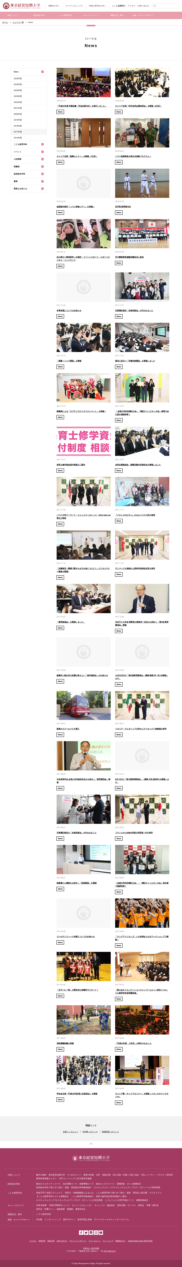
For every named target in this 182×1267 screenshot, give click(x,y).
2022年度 (18, 102)
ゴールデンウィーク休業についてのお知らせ (76, 936)
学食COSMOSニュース (59, 1205)
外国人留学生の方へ (97, 6)
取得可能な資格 (85, 1219)
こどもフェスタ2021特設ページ (119, 1200)
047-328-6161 (110, 1251)
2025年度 (18, 84)
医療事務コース (86, 1184)
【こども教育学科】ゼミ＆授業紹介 (52, 1196)
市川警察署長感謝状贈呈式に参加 (129, 257)
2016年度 (18, 138)
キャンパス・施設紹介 (105, 1205)
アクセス (131, 6)
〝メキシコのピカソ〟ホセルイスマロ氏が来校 (135, 515)
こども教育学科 (15, 1193)
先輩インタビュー (70, 1132)
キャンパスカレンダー (82, 1205)
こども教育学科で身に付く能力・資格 (113, 1193)
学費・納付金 (152, 1205)
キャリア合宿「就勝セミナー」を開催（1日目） (77, 156)
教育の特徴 (89, 1175)
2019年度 (18, 120)
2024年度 (18, 90)
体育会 (141, 1205)
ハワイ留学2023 (43, 1214)
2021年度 (18, 108)
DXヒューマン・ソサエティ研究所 (157, 1175)
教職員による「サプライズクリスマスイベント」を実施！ (81, 411)
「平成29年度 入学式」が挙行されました (133, 1043)
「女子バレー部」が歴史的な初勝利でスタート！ (77, 990)
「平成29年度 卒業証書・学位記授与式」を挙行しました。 (82, 106)
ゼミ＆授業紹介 (134, 1184)
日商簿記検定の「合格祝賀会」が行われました (77, 833)
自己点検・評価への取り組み (126, 1175)
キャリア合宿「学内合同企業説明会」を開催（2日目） (138, 106)
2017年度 (18, 132)
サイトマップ (108, 1241)
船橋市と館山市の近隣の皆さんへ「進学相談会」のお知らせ (82, 675)
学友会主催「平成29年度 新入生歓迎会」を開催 (77, 1094)
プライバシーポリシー (78, 1241)
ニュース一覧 (18, 22)
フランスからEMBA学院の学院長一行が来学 (134, 833)
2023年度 (18, 96)
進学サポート (69, 1219)
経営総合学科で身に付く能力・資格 (52, 1187)
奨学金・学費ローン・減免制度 (50, 1209)
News (60, 112)
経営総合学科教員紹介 (81, 1187)
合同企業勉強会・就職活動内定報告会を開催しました (138, 465)
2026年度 (18, 78)
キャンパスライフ (16, 1205)
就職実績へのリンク (110, 1132)
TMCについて (14, 1175)
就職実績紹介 (142, 1200)
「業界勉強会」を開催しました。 (71, 622)
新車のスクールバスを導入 (68, 729)
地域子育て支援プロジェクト (49, 1193)
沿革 (98, 1175)
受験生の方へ (54, 6)
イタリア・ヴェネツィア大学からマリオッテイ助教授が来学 (140, 729)
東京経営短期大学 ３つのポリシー (65, 1175)
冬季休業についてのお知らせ (69, 310)
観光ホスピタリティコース (48, 1184)
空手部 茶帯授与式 (123, 207)
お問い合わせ (143, 6)
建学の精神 (41, 1175)
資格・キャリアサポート (19, 1219)
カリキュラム (155, 1193)
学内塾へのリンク (90, 1132)
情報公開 (106, 1175)
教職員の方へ (120, 1241)
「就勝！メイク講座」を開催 (69, 361)
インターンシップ (52, 1219)
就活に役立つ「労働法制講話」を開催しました (135, 361)
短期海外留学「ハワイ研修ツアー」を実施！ (76, 207)
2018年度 (18, 126)
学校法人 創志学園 (91, 1248)
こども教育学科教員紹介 (82, 1196)
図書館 (70, 1209)
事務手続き (80, 1209)
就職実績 (121, 1184)
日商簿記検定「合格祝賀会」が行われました (134, 310)
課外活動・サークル (126, 1205)
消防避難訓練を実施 (65, 1043)
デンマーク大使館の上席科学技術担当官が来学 (135, 568)
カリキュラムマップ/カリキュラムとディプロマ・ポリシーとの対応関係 (127, 1187)
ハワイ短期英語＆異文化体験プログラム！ (133, 156)
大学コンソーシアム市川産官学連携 (75, 1178)
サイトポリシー (95, 1241)
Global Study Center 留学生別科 (140, 1241)
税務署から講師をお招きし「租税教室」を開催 (77, 883)
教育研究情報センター (46, 1178)
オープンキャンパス (74, 6)
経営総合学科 (14, 1184)
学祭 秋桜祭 (41, 1205)
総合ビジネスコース (105, 1184)
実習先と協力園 (140, 1193)
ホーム (5, 22)
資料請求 (122, 6)
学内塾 (39, 1219)
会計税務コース (70, 1184)
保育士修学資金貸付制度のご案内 (71, 465)
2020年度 (18, 114)
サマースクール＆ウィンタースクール (111, 1219)
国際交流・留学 (15, 1214)
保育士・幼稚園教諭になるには (79, 1193)
